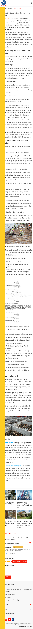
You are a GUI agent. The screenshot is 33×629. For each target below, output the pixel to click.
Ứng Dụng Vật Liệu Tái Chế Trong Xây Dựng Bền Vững (8, 523)
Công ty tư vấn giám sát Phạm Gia (12, 466)
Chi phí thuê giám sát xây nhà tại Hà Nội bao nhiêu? (8, 503)
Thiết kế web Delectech (25, 626)
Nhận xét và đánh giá (7, 558)
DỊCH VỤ (4, 609)
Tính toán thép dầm (7, 443)
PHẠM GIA (5, 604)
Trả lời (5, 553)
